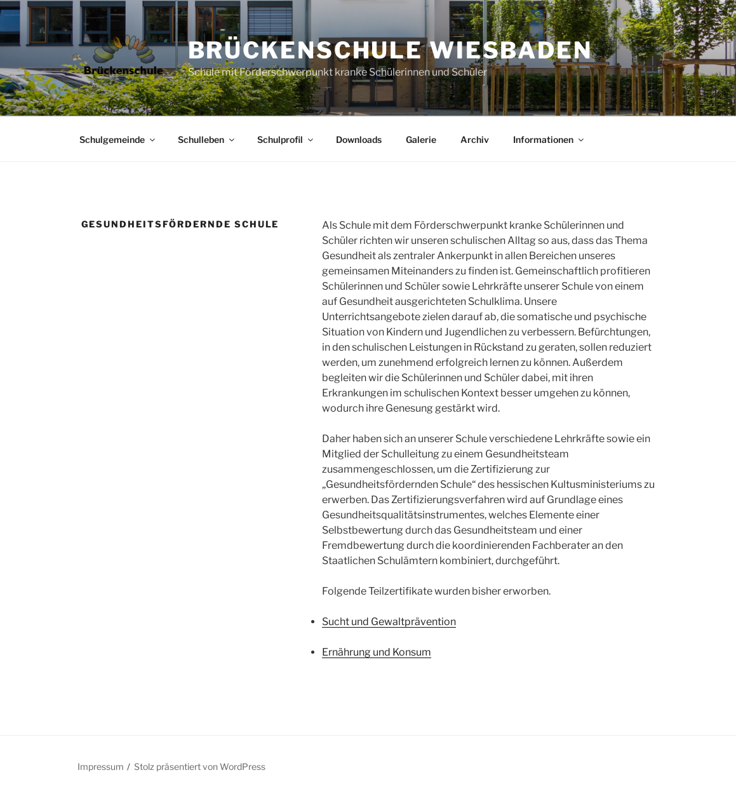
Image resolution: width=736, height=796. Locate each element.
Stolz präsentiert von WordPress (199, 766)
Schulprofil (286, 139)
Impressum (100, 766)
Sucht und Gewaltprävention (389, 622)
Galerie (421, 139)
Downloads (359, 139)
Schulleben (207, 139)
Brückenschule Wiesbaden (390, 50)
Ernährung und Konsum (376, 652)
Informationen (549, 139)
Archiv (474, 139)
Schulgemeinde (118, 139)
